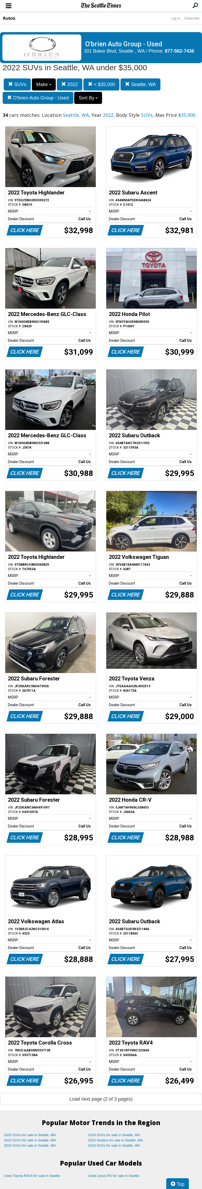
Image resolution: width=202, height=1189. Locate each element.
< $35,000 (101, 84)
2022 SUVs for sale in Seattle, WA (30, 1145)
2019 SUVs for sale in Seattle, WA (114, 1145)
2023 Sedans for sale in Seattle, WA (115, 1140)
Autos (9, 18)
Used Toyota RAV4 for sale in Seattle (32, 1176)
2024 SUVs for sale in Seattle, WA (114, 1135)
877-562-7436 (179, 51)
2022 (69, 84)
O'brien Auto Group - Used (38, 98)
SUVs (17, 84)
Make (43, 84)
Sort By (88, 98)
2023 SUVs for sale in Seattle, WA (30, 1140)
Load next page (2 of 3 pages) (101, 1099)
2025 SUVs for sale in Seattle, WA (30, 1135)
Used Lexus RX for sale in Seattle (113, 1176)
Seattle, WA (140, 84)
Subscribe (191, 18)
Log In (175, 18)
